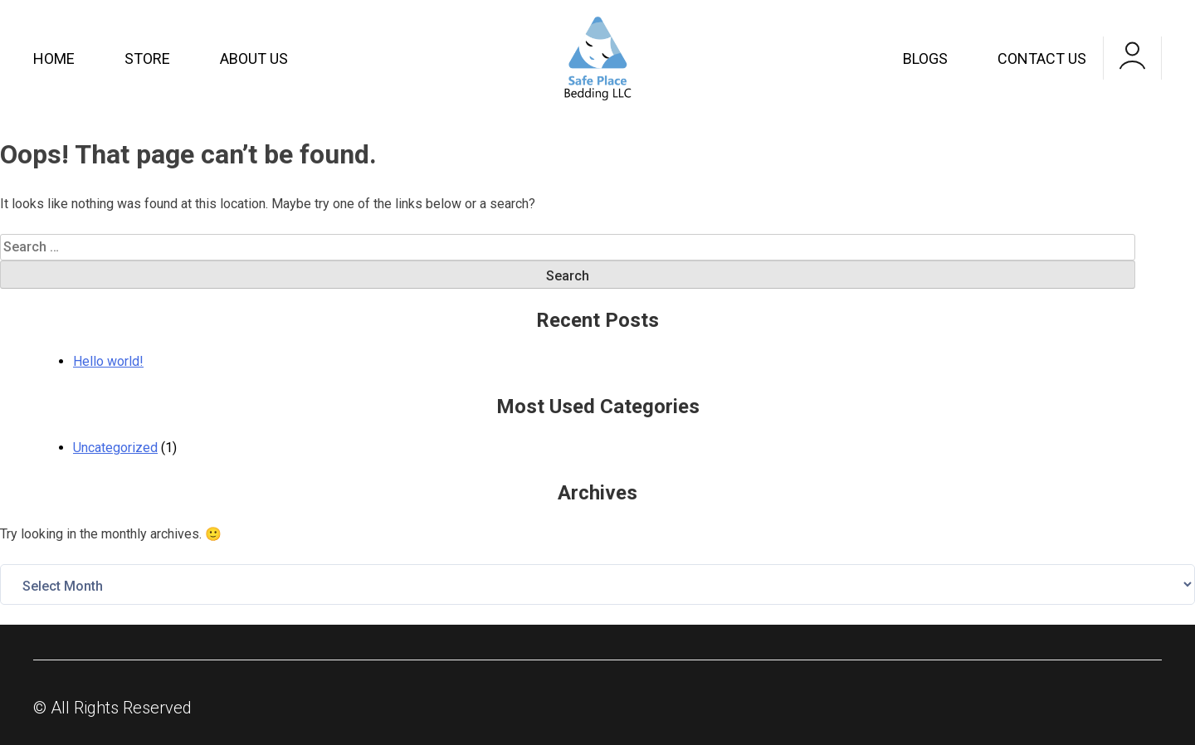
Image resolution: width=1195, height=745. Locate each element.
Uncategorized (115, 447)
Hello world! (108, 361)
